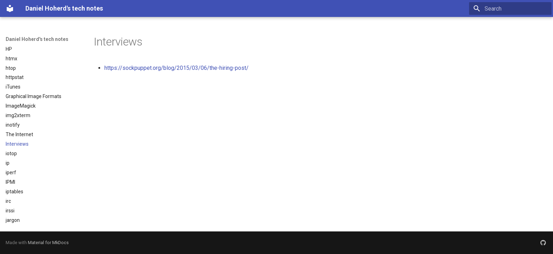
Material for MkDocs (48, 242)
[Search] (510, 8)
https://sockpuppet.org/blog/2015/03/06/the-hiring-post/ (176, 68)
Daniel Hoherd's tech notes (37, 39)
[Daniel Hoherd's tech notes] (10, 8)
